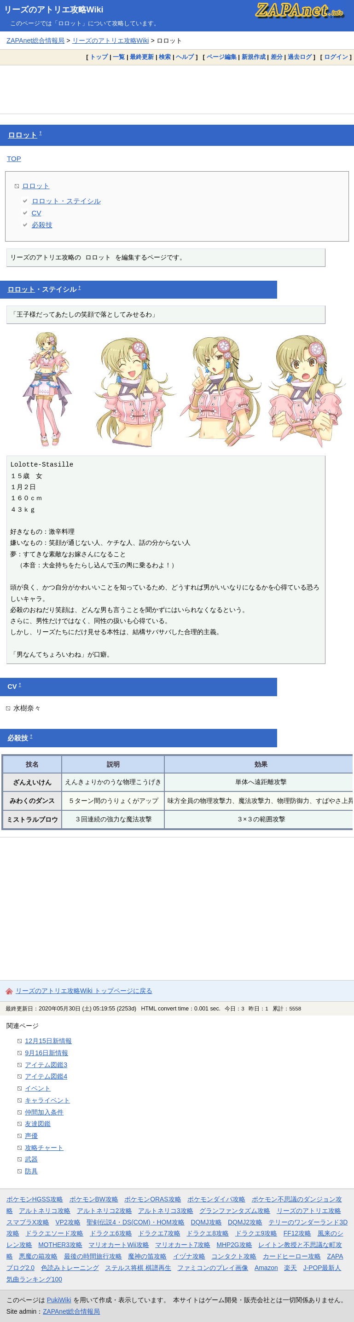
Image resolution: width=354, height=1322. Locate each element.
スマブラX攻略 (27, 1222)
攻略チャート (44, 1147)
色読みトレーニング (70, 1267)
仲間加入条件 (44, 1112)
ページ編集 (222, 56)
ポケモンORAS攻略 (152, 1199)
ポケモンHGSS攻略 (34, 1199)
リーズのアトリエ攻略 (309, 1210)
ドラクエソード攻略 (54, 1233)
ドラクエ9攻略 (256, 1233)
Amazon (266, 1267)
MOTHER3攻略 (60, 1244)
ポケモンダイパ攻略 (216, 1199)
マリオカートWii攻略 (118, 1244)
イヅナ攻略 (189, 1256)
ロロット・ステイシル (66, 201)
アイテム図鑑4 (46, 1076)
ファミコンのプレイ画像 (212, 1267)
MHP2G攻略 (234, 1244)
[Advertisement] (177, 89)
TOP (14, 158)
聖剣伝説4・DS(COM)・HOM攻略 (136, 1222)
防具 (31, 1171)
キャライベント (47, 1100)
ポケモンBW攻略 (94, 1199)
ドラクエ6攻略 (111, 1233)
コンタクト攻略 (233, 1256)
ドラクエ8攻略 (207, 1233)
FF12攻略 (297, 1233)
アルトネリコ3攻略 (165, 1210)
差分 (277, 56)
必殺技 (42, 225)
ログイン (336, 56)
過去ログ (300, 56)
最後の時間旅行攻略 (93, 1256)
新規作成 (254, 56)
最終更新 (142, 56)
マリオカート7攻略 (182, 1244)
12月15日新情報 (48, 1041)
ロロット (22, 135)
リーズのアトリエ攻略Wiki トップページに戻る (84, 990)
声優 (31, 1135)
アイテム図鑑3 (46, 1064)
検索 (165, 56)
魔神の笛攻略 (147, 1256)
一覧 (119, 56)
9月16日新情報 (46, 1052)
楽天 (290, 1267)
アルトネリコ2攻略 (104, 1210)
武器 (31, 1159)
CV (36, 213)
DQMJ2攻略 (245, 1222)
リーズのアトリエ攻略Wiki (54, 9)
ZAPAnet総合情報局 (35, 40)
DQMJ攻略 (206, 1222)
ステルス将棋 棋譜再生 (138, 1267)
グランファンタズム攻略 (234, 1210)
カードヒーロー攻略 (292, 1256)
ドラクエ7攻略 (159, 1233)
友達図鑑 (38, 1123)
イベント (38, 1088)
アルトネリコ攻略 (44, 1210)
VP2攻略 (68, 1222)
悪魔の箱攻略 (38, 1256)
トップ (99, 56)
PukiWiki (59, 1300)
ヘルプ (185, 56)
